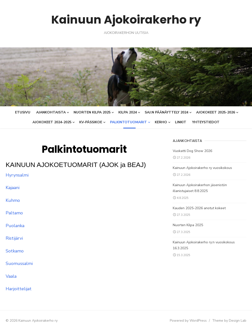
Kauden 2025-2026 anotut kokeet (199, 208)
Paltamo (14, 213)
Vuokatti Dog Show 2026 (192, 151)
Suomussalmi (18, 263)
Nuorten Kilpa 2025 (92, 112)
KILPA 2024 (127, 112)
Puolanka (14, 226)
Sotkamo (14, 251)
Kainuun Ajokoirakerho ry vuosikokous (202, 168)
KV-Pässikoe (90, 122)
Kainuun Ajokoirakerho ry (126, 19)
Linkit (180, 122)
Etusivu (22, 112)
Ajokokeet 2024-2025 (51, 122)
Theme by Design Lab (229, 320)
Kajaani (12, 188)
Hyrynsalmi (16, 175)
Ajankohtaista (51, 112)
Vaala (10, 276)
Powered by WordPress (188, 320)
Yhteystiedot (206, 122)
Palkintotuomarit (128, 122)
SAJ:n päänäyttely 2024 (166, 112)
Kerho (161, 122)
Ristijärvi (14, 238)
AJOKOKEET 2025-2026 (215, 112)
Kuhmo (12, 200)
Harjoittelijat (18, 289)
